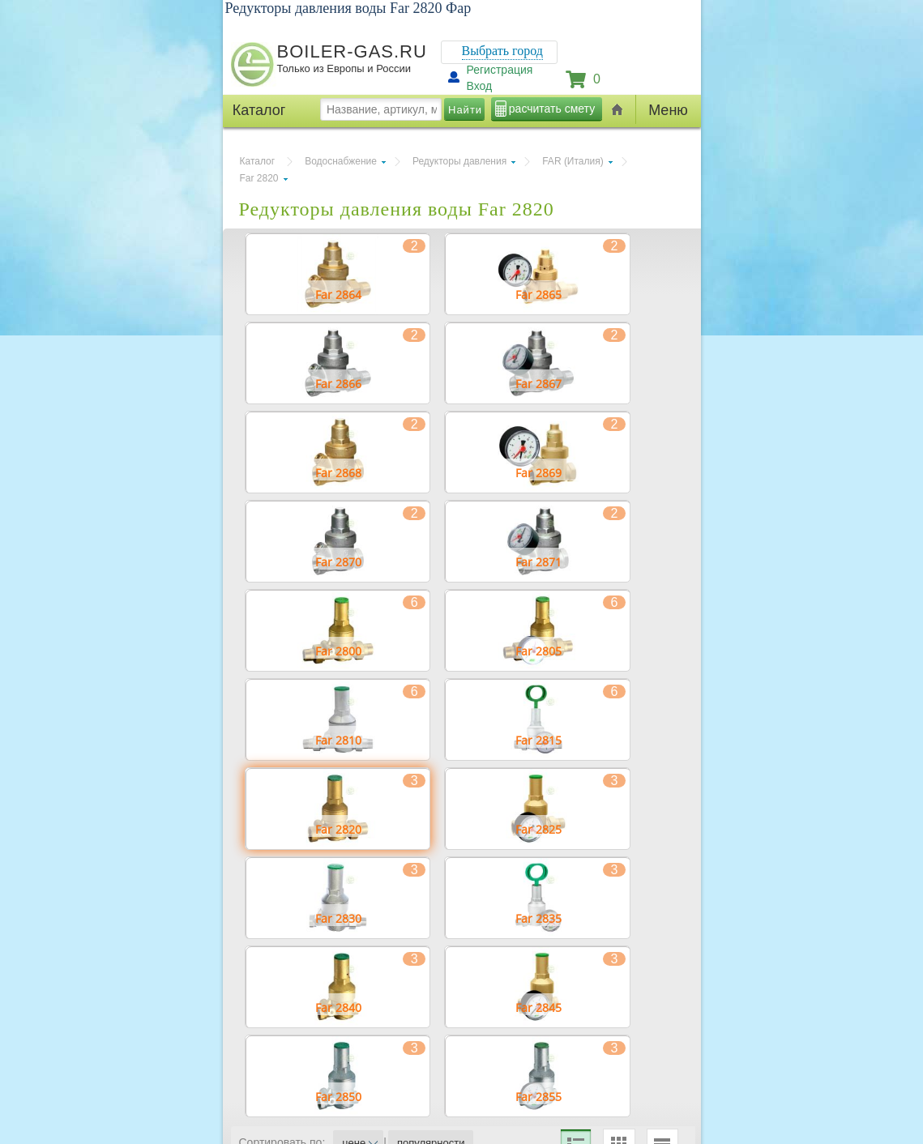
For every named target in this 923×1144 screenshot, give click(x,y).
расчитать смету (552, 108)
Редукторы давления (459, 161)
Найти (465, 110)
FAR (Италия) (573, 161)
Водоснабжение (341, 161)
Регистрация (500, 69)
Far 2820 (259, 178)
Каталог (258, 161)
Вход (480, 85)
